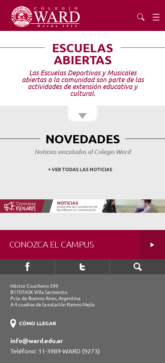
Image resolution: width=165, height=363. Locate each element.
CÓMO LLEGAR (37, 323)
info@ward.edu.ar (36, 340)
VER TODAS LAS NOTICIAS (82, 169)
